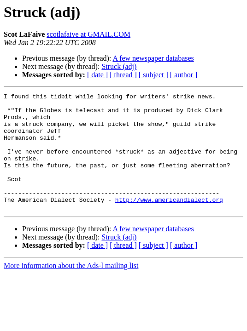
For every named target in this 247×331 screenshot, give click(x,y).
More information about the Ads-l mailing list (71, 289)
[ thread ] (123, 75)
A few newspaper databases (153, 58)
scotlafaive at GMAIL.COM (88, 34)
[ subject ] (153, 75)
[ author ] (184, 75)
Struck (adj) (118, 66)
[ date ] (97, 75)
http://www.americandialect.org (169, 221)
